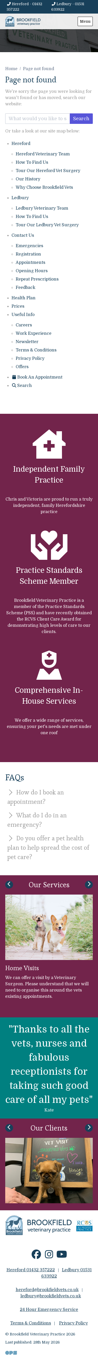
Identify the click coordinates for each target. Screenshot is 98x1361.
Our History (28, 179)
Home (11, 68)
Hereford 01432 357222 (31, 1270)
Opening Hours (32, 271)
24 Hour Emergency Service (49, 1309)
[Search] (21, 385)
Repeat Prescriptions (37, 279)
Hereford (20, 143)
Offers (22, 366)
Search (81, 118)
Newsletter (27, 341)
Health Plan (23, 298)
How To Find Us (32, 162)
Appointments (30, 262)
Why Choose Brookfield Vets (44, 187)
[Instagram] (49, 1256)
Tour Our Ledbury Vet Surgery (47, 225)
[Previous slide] (9, 885)
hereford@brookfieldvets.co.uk (47, 1289)
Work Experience (33, 333)
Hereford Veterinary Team (43, 154)
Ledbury (20, 198)
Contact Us (22, 235)
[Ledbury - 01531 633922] (72, 6)
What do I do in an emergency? (37, 820)
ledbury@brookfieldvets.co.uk (50, 1296)
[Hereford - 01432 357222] (28, 6)
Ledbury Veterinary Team (42, 208)
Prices (17, 306)
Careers (24, 325)
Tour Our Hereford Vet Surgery (48, 170)
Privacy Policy (30, 358)
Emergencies (29, 246)
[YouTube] (62, 1256)
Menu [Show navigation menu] (85, 21)
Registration (28, 254)
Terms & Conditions (36, 350)
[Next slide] (89, 885)
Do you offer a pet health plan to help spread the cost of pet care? (48, 847)
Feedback (25, 287)
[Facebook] (36, 1256)
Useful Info (22, 314)
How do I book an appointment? (35, 797)
